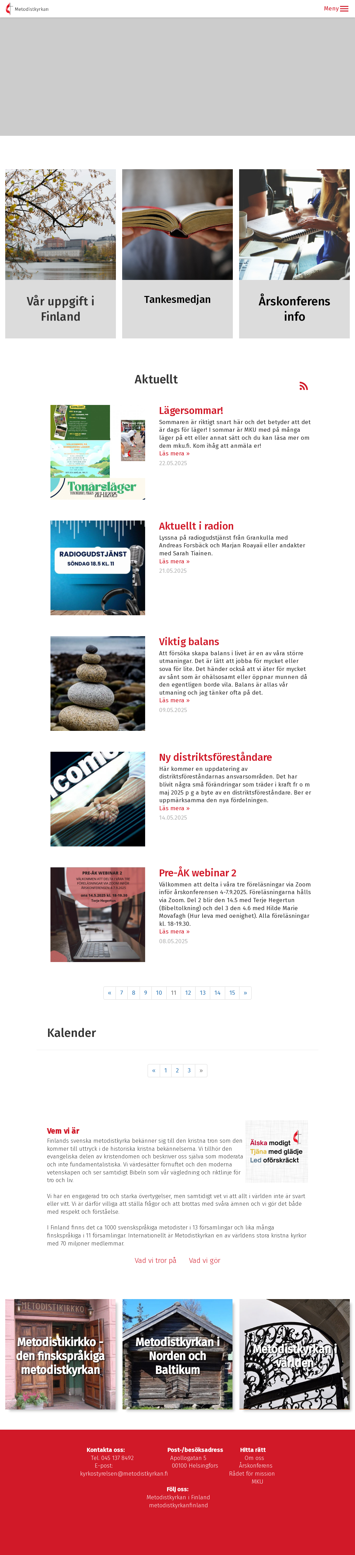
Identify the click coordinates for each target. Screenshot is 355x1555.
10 (159, 993)
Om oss (254, 1458)
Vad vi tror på (156, 1260)
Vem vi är (63, 1131)
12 (188, 993)
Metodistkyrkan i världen (295, 1356)
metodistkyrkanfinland (178, 1505)
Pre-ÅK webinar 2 (197, 873)
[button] (344, 8)
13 (203, 993)
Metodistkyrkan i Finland (178, 1497)
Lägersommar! (191, 411)
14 (217, 993)
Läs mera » (174, 453)
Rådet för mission (252, 1473)
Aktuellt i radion (196, 526)
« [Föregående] (109, 993)
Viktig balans (189, 642)
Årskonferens (256, 1465)
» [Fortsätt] (245, 993)
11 (173, 993)
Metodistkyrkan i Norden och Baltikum (177, 1356)
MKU (257, 1481)
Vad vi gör (205, 1260)
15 (232, 993)
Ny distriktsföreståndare (215, 757)
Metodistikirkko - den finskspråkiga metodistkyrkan (60, 1356)
